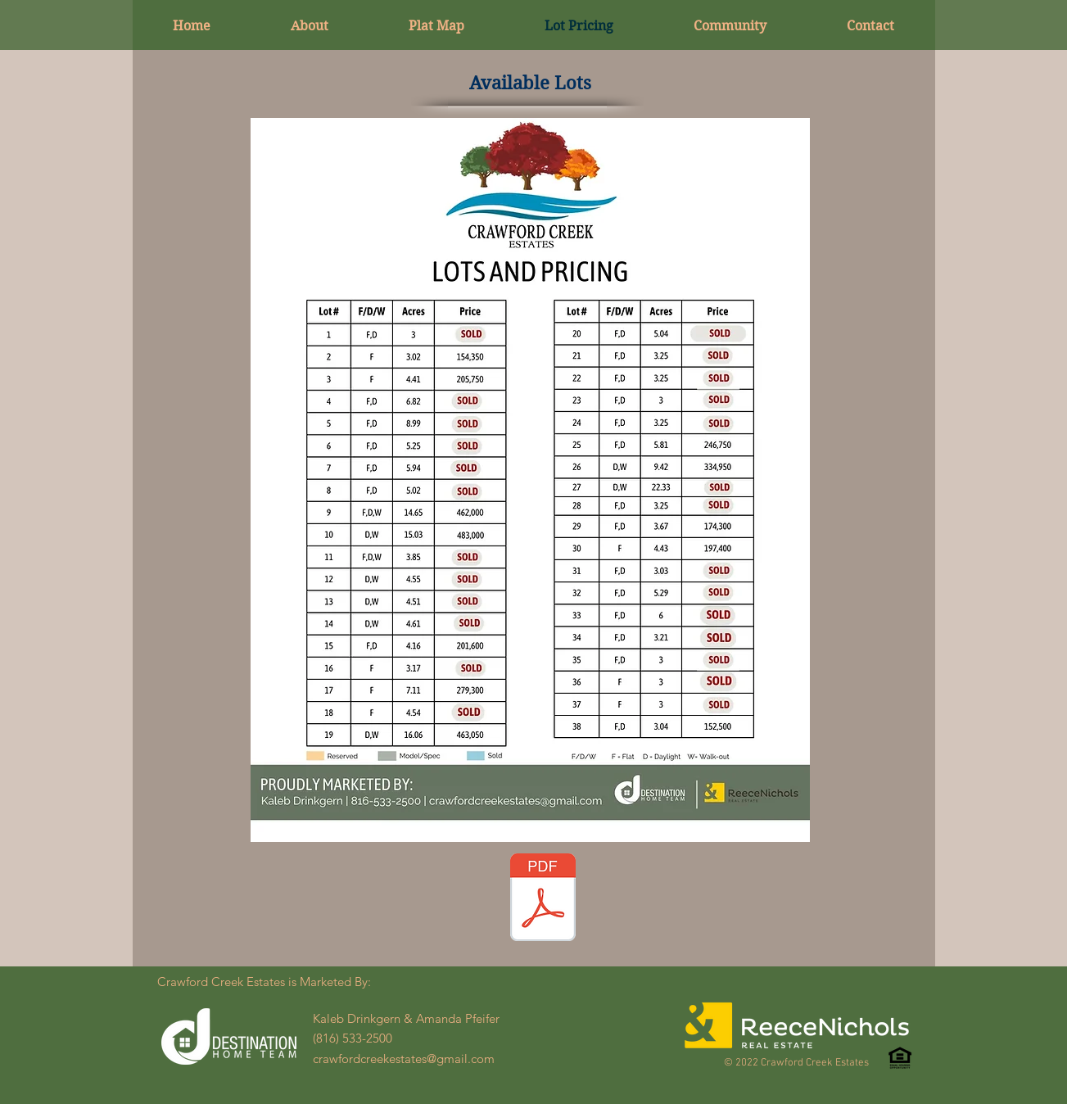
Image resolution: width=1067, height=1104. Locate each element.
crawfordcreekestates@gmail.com (404, 1058)
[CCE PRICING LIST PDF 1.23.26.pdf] (543, 899)
